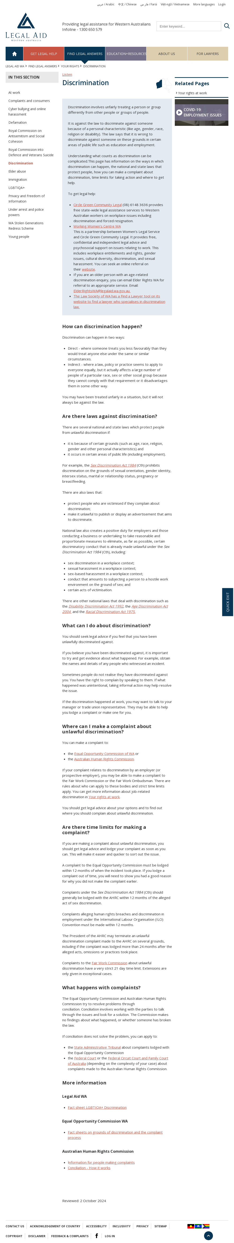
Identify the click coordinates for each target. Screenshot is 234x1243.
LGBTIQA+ (16, 187)
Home (14, 54)
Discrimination (20, 163)
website (88, 269)
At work (14, 92)
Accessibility (96, 1226)
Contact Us (15, 1226)
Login (222, 4)
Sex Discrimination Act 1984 (113, 465)
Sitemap (160, 1226)
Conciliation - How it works (89, 1167)
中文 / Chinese (127, 4)
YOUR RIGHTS (70, 66)
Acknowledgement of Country (55, 1226)
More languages (204, 4)
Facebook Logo (96, 1235)
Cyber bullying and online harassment (27, 111)
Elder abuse (17, 171)
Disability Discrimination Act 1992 (96, 606)
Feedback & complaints (69, 1236)
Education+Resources (126, 53)
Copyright (14, 1236)
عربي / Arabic (105, 4)
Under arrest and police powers (26, 212)
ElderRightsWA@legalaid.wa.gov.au (102, 290)
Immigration (17, 179)
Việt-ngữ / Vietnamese (175, 4)
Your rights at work (192, 93)
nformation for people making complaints (102, 1162)
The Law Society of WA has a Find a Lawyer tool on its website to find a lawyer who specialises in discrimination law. (119, 301)
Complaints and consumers (29, 100)
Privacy (142, 1226)
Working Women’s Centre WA (97, 226)
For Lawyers (208, 53)
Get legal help (44, 53)
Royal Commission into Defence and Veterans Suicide (31, 152)
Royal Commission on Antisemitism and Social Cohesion (26, 136)
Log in (110, 1236)
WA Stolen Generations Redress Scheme (26, 226)
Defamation (17, 122)
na (97, 1107)
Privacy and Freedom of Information (26, 198)
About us (166, 53)
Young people (18, 236)
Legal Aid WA (15, 66)
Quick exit (227, 602)
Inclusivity (122, 1226)
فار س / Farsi (148, 4)
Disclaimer (36, 1236)
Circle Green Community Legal (97, 204)
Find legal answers (84, 53)
